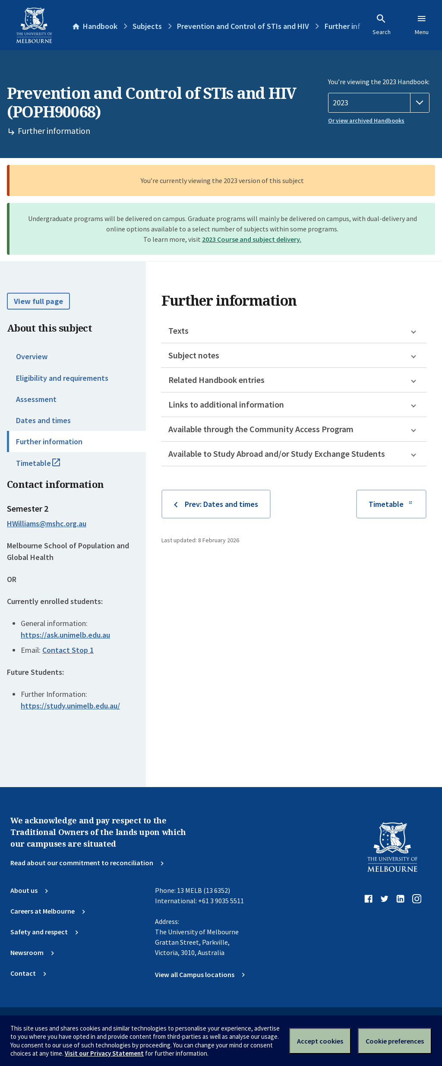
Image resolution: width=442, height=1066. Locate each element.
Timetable (47, 466)
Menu (422, 24)
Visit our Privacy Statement (104, 1053)
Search (382, 24)
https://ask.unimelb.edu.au (65, 635)
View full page (38, 301)
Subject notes (193, 355)
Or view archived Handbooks (366, 120)
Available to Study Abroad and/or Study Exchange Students (276, 453)
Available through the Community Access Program (261, 429)
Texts (178, 330)
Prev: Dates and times (221, 504)
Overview (31, 356)
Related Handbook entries (216, 379)
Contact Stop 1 (68, 650)
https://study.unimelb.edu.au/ (70, 706)
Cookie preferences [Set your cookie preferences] (395, 1041)
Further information (49, 441)
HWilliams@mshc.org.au (46, 524)
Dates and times (43, 420)
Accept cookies (320, 1041)
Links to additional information (226, 404)
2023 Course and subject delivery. (251, 239)
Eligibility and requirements (62, 378)
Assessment (36, 399)
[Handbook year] (378, 102)
